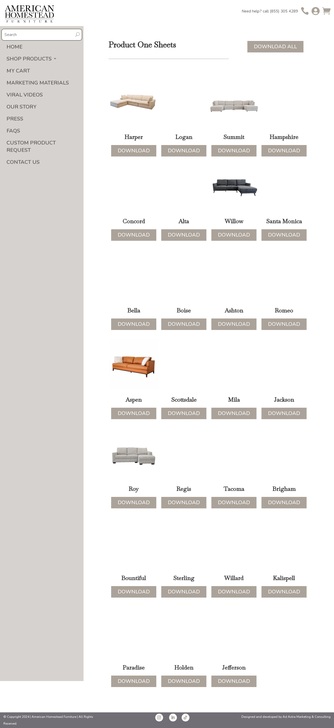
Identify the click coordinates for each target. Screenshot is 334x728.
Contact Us (23, 162)
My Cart (18, 70)
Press (15, 118)
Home (14, 46)
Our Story (22, 106)
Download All (275, 46)
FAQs (13, 130)
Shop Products (29, 58)
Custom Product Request (31, 146)
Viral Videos (25, 94)
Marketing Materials (38, 82)
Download (134, 150)
